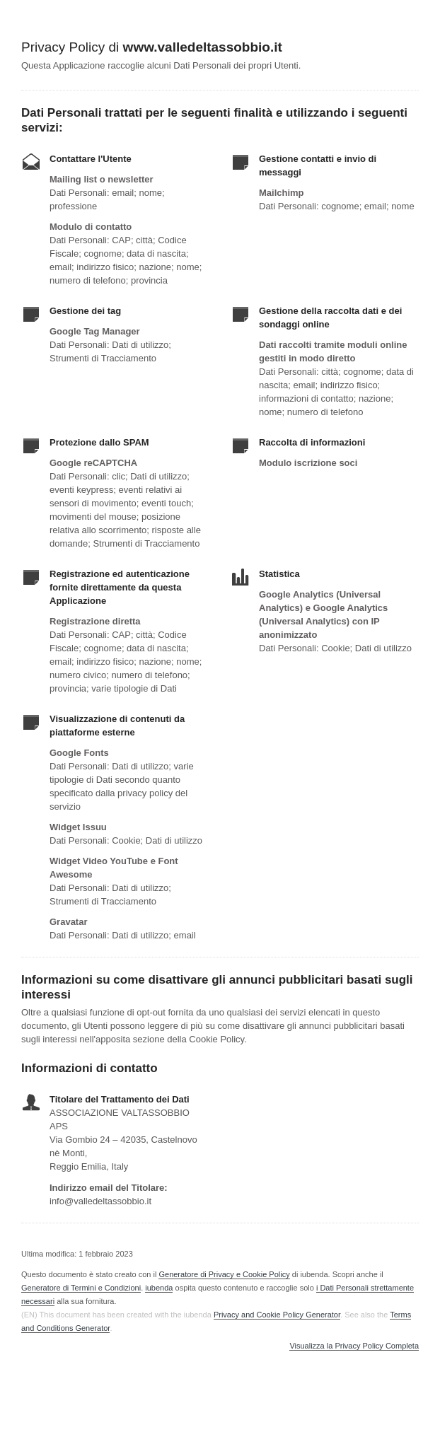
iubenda (159, 1287)
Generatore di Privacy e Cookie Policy (223, 1274)
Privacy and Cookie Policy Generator (277, 1314)
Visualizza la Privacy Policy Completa (354, 1346)
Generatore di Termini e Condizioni (81, 1287)
